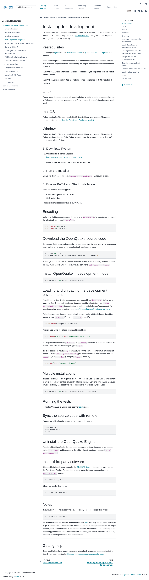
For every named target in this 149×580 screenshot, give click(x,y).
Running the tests (128, 60)
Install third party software (131, 72)
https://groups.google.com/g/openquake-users (85, 554)
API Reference (69, 7)
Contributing (112, 7)
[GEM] (129, 11)
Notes (124, 75)
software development (99, 53)
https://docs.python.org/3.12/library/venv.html (92, 309)
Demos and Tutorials (10, 86)
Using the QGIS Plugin (13, 75)
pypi (86, 523)
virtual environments (75, 53)
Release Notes (97, 7)
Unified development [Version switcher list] (25, 7)
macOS (124, 29)
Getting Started (43, 7)
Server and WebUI (11, 47)
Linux (124, 26)
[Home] (41, 17)
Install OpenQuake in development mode (129, 46)
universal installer (82, 36)
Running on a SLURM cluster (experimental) (15, 52)
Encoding (125, 36)
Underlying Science (81, 7)
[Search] (141, 3)
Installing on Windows (13, 32)
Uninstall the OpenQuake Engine (134, 69)
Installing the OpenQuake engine (15, 25)
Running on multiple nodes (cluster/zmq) (19, 43)
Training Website (9, 89)
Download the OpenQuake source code (131, 40)
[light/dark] (146, 4)
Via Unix (8, 79)
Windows (125, 33)
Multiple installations (129, 57)
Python (57, 53)
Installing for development (15, 40)
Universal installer (11, 29)
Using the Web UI (11, 71)
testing (81, 407)
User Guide (56, 7)
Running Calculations (10, 64)
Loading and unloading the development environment (131, 52)
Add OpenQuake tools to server (16, 57)
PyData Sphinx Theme (132, 575)
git (86, 53)
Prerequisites (127, 23)
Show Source (127, 85)
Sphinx (16, 577)
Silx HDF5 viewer (84, 467)
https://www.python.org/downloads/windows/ (64, 157)
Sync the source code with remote (131, 64)
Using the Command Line (14, 68)
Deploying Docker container (15, 60)
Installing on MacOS (12, 36)
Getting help (126, 78)
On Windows (9, 82)
